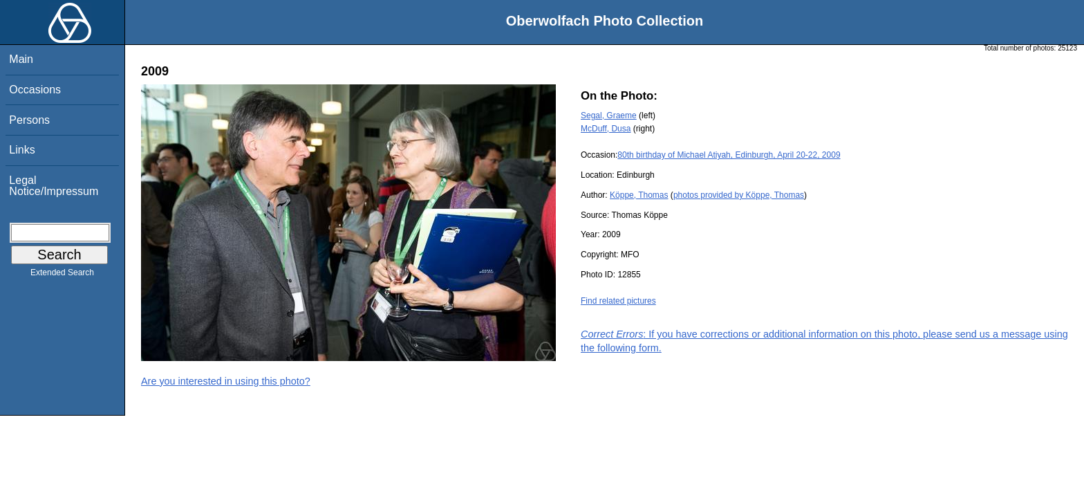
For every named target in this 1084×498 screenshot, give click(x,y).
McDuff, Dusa (605, 128)
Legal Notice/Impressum (53, 185)
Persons (29, 120)
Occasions (35, 89)
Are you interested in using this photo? (225, 381)
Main (21, 59)
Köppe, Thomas (639, 195)
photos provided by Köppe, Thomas (738, 195)
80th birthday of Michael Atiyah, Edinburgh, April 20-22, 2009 (728, 155)
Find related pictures (618, 301)
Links (22, 150)
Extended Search (62, 275)
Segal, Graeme (609, 115)
